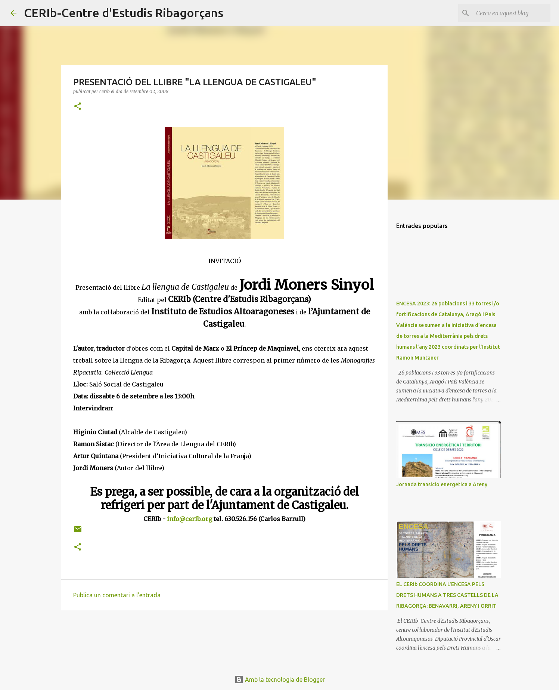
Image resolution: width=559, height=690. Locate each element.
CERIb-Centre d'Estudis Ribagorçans (123, 12)
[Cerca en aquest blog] (511, 13)
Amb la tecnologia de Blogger (280, 679)
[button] (77, 107)
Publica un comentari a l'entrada (117, 595)
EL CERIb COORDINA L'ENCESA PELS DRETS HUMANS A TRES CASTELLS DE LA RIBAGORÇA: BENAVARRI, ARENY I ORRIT (447, 595)
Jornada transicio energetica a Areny (441, 484)
